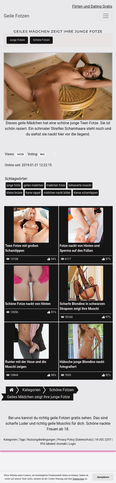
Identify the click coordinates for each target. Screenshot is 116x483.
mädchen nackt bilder (57, 192)
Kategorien (10, 439)
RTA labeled (47, 443)
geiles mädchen (33, 185)
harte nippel (33, 192)
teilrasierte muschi (79, 185)
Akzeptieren (103, 477)
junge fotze (13, 185)
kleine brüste (14, 192)
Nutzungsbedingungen (41, 439)
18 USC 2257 (103, 439)
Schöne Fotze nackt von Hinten (28, 304)
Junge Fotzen (17, 39)
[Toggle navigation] (105, 16)
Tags (22, 439)
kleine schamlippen (86, 192)
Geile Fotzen (16, 16)
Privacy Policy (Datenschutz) (75, 439)
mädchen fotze (56, 185)
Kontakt (62, 443)
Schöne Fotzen (41, 39)
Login (72, 443)
